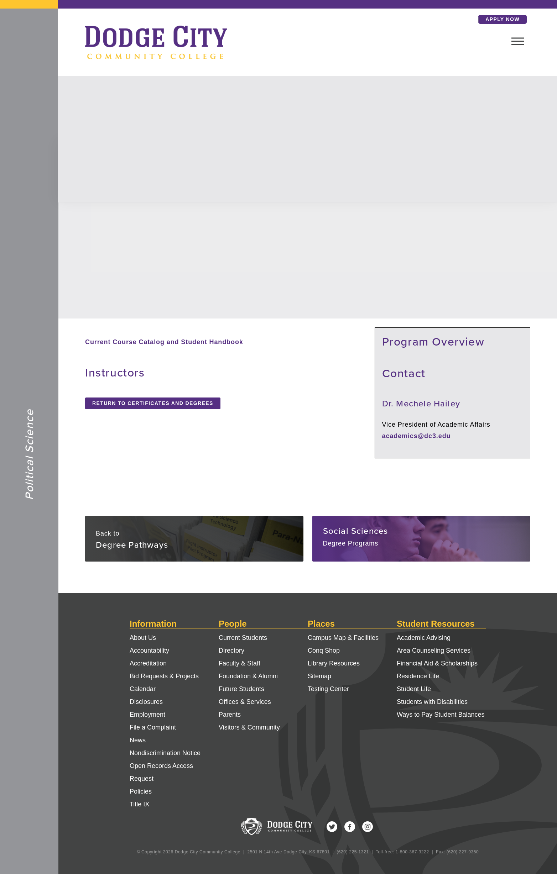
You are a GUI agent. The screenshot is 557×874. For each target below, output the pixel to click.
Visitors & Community (249, 727)
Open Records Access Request (161, 772)
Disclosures (146, 701)
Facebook (349, 826)
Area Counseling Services (433, 650)
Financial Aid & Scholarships (437, 663)
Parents (230, 714)
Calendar (143, 689)
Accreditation (148, 663)
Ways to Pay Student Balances (440, 714)
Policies (141, 791)
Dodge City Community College (29, 46)
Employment (147, 714)
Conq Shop (324, 650)
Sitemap (319, 676)
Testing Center (328, 689)
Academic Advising (424, 637)
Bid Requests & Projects (164, 676)
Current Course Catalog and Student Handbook (164, 342)
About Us (143, 637)
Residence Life (418, 676)
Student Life (414, 689)
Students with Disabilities (432, 701)
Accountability (149, 650)
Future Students (241, 689)
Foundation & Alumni (248, 676)
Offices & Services (245, 701)
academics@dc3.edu (416, 435)
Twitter (332, 826)
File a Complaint (153, 727)
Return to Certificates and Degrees (152, 403)
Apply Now (476, 19)
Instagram (367, 826)
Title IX (139, 804)
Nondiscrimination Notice (165, 753)
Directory (231, 650)
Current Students (243, 637)
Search (441, 19)
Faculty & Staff (239, 663)
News (138, 740)
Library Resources (334, 663)
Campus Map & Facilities (343, 637)
